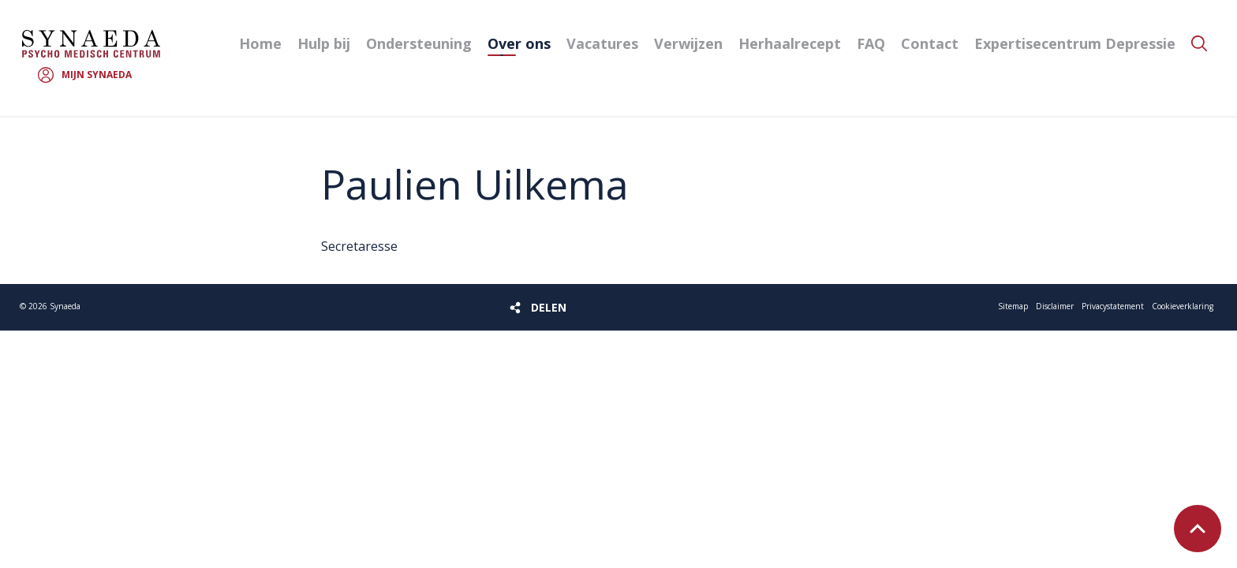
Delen (548, 307)
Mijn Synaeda (97, 74)
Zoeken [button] (1199, 43)
